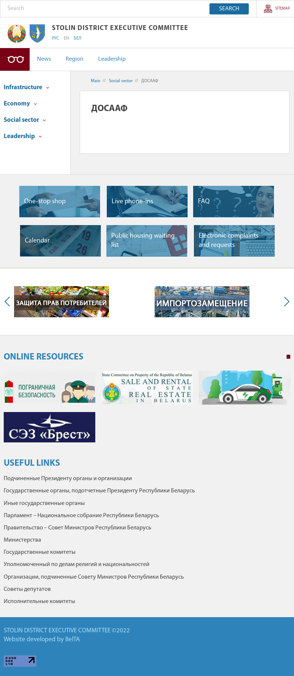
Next (285, 301)
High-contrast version (15, 59)
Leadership (112, 59)
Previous (8, 301)
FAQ (203, 201)
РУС (55, 38)
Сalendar (37, 240)
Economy (20, 104)
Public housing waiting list (143, 240)
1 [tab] (288, 357)
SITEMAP (282, 9)
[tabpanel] (147, 410)
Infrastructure (26, 87)
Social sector (25, 120)
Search (229, 9)
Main (95, 81)
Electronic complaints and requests (228, 240)
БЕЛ (77, 38)
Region (74, 59)
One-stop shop (45, 201)
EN (66, 38)
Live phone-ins (132, 201)
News (44, 59)
